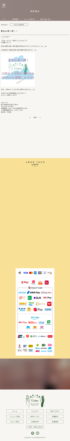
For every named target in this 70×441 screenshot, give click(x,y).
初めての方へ (55, 411)
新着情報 (55, 421)
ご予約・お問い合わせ (35, 427)
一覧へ (35, 117)
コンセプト (35, 411)
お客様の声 (35, 421)
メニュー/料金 (15, 416)
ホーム (15, 411)
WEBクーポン (35, 416)
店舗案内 (55, 416)
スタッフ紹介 (15, 421)
